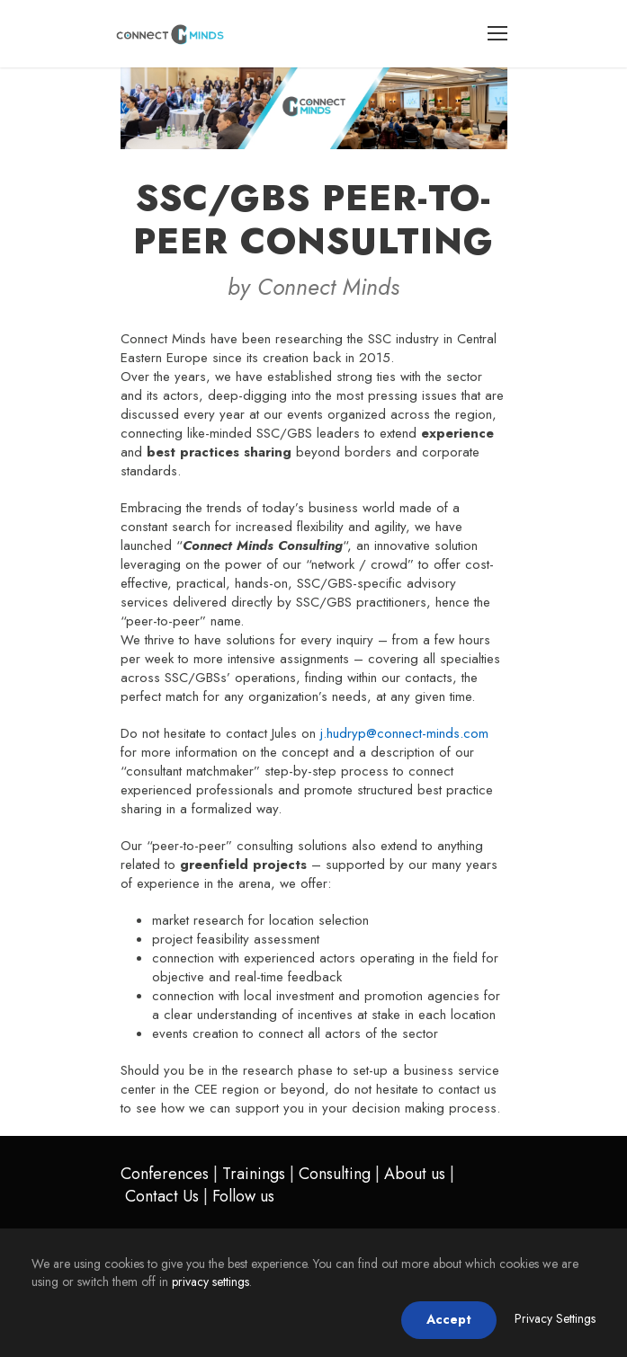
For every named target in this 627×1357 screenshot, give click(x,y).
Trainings (253, 1173)
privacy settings (210, 1281)
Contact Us (162, 1196)
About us (414, 1173)
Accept (448, 1319)
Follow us (243, 1196)
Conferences (165, 1173)
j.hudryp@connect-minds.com (404, 733)
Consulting (335, 1173)
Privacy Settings (555, 1318)
